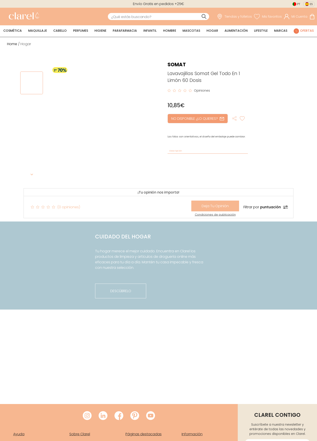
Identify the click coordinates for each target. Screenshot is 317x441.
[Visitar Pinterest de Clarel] (134, 416)
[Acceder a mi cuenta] (295, 16)
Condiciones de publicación (215, 214)
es (311, 4)
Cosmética (12, 30)
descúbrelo (120, 290)
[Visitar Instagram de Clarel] (87, 416)
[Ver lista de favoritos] (268, 16)
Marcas (280, 30)
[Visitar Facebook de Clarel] (118, 416)
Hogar (212, 30)
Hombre (169, 30)
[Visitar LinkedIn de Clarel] (103, 416)
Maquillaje (37, 30)
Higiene (100, 30)
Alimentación (236, 30)
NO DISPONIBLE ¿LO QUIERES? (197, 118)
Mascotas (191, 30)
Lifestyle (261, 30)
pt (298, 4)
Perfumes (80, 30)
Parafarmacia (125, 30)
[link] (22, 16)
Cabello (60, 30)
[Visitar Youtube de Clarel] (150, 416)
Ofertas (307, 30)
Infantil (150, 30)
